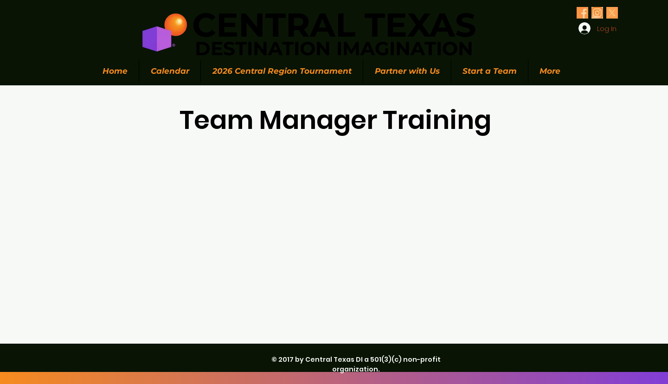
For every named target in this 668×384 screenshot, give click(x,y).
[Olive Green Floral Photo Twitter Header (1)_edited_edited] (582, 13)
